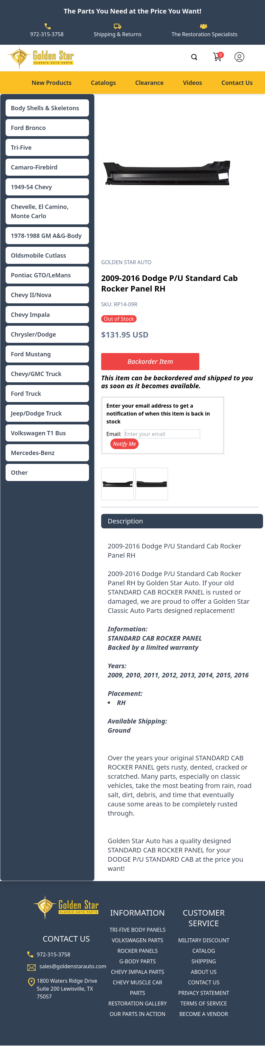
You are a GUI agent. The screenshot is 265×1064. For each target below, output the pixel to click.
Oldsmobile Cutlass (38, 255)
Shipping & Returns (117, 34)
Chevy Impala (30, 314)
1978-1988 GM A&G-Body (46, 236)
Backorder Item (150, 361)
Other (19, 472)
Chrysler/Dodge (33, 334)
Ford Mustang (31, 354)
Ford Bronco (28, 128)
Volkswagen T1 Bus (38, 433)
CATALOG (203, 950)
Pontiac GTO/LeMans (41, 275)
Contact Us (237, 83)
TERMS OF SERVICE (203, 1003)
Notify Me (124, 443)
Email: (113, 434)
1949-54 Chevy (31, 187)
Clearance (149, 83)
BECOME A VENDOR (203, 1014)
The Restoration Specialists (204, 34)
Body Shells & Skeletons (45, 108)
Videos (192, 83)
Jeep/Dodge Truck (36, 413)
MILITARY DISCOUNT (203, 940)
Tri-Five (21, 147)
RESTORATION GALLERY (137, 1003)
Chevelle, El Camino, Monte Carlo (40, 211)
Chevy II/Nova (31, 295)
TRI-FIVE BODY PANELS (137, 929)
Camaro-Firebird (34, 167)
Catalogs (103, 83)
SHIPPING (203, 961)
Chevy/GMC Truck (36, 374)
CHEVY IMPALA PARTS (137, 971)
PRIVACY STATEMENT (203, 993)
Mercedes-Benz (33, 453)
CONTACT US (203, 982)
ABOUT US (203, 971)
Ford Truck (26, 393)
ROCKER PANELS (137, 950)
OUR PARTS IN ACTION (138, 1014)
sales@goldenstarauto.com (72, 966)
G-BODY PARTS (137, 961)
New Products (52, 83)
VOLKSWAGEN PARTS (137, 940)
